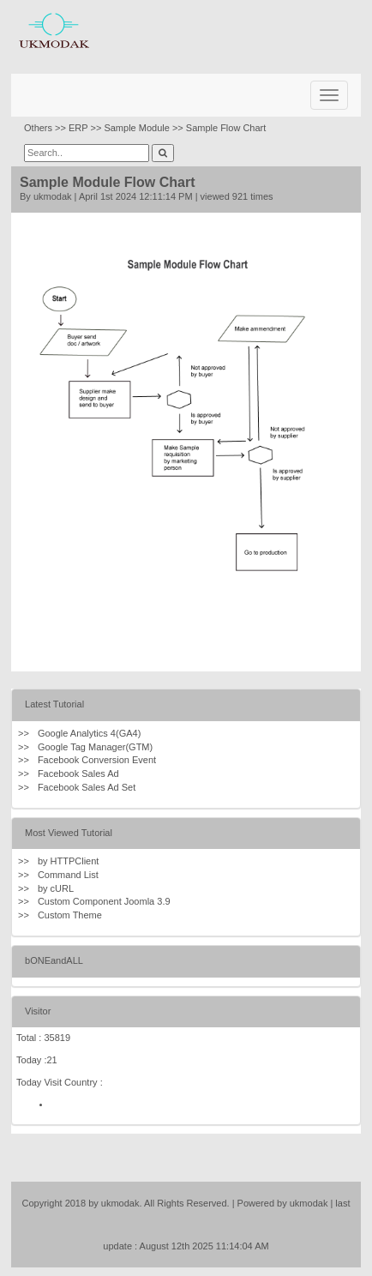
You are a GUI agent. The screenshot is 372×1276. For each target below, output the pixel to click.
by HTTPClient (68, 861)
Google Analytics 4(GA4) (89, 733)
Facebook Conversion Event (97, 760)
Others (38, 128)
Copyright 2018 (54, 1203)
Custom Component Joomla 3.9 (104, 901)
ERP (78, 128)
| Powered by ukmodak (280, 1203)
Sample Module (136, 128)
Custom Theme (70, 915)
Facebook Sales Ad (78, 773)
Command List (68, 875)
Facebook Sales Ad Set (86, 787)
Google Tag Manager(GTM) (95, 747)
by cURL (56, 888)
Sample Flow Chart (226, 128)
